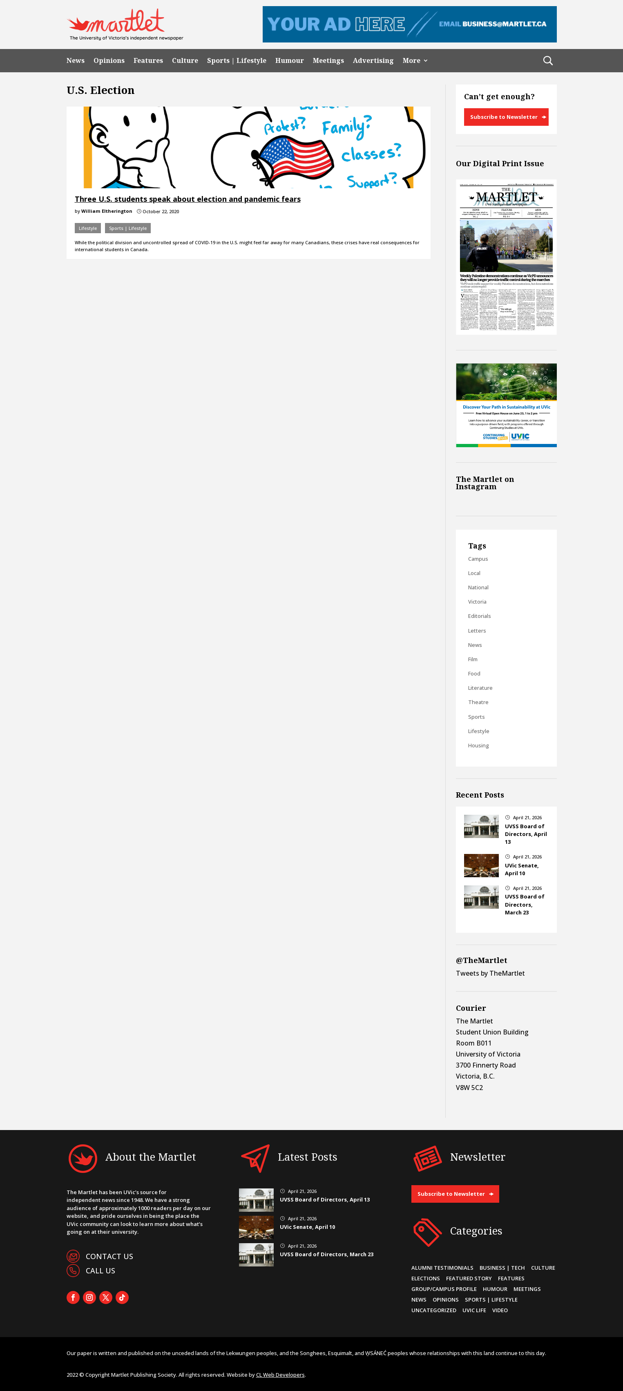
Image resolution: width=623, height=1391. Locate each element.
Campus (478, 558)
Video (500, 1310)
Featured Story (469, 1278)
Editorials (479, 616)
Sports (476, 716)
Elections (425, 1278)
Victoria (477, 601)
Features (148, 60)
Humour (289, 60)
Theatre (478, 702)
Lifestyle (88, 228)
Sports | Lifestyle (236, 60)
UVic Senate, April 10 (522, 869)
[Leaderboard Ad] (410, 40)
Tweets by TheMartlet (490, 973)
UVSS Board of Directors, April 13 (526, 834)
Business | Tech (502, 1267)
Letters (477, 630)
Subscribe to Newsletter (504, 116)
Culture (185, 60)
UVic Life (474, 1310)
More (411, 60)
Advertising (373, 60)
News (76, 60)
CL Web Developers (280, 1374)
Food (474, 673)
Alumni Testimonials (442, 1267)
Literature (480, 687)
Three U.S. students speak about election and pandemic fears (188, 199)
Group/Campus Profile (444, 1289)
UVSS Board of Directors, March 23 (525, 904)
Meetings (328, 60)
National (478, 587)
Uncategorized (433, 1310)
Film (473, 659)
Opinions (109, 60)
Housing (478, 745)
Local (474, 573)
